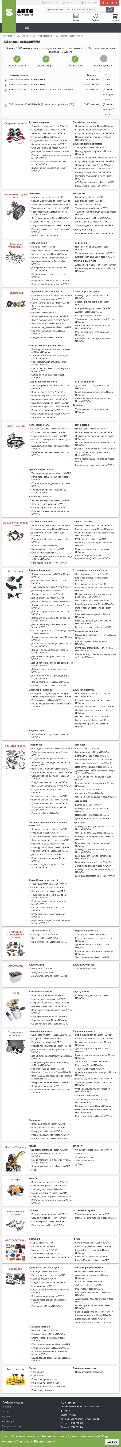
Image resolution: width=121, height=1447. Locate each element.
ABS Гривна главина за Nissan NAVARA (94, 180)
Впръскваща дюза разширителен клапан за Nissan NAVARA (51, 1043)
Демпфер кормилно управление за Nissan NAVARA (51, 264)
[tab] (60, 79)
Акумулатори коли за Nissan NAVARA (49, 944)
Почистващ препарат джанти (45, 1340)
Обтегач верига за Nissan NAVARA (48, 494)
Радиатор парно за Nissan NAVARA (48, 1093)
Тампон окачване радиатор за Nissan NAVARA (93, 1050)
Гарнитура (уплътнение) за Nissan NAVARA (91, 291)
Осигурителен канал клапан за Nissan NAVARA (49, 751)
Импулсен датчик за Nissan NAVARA (49, 665)
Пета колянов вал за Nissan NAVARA (93, 741)
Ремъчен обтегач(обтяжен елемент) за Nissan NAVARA (50, 429)
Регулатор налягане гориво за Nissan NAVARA (93, 529)
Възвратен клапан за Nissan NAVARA (49, 1048)
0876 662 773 (52, 2)
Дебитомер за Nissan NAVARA (46, 572)
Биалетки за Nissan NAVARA (89, 195)
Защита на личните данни (14, 1393)
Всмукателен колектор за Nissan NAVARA (51, 760)
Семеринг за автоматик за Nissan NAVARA (52, 368)
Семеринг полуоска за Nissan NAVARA (50, 396)
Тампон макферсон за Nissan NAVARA (50, 205)
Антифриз (80, 1118)
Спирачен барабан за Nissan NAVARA (93, 129)
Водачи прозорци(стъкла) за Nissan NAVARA (92, 1266)
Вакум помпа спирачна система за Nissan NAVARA (51, 979)
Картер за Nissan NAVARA (87, 778)
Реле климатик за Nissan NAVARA (47, 679)
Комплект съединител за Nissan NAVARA (51, 290)
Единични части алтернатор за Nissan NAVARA (93, 921)
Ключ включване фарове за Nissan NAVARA (92, 596)
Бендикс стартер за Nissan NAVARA (48, 911)
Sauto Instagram (49, 1418)
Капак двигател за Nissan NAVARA (48, 1239)
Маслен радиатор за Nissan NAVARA (49, 1103)
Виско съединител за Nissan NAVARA (93, 1003)
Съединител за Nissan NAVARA (46, 328)
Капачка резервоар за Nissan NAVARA (93, 1271)
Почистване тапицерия (42, 1347)
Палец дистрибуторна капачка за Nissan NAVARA (51, 523)
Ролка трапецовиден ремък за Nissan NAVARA (49, 465)
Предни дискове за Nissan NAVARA (48, 129)
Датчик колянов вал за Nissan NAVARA (50, 582)
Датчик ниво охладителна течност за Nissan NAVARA (49, 631)
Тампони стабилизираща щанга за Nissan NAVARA (95, 210)
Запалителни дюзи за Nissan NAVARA (93, 515)
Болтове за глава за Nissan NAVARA (49, 767)
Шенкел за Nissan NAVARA (44, 232)
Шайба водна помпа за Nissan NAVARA (94, 453)
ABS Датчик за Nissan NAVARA (90, 147)
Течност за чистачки (85, 1125)
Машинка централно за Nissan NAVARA (94, 685)
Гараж (73, 20)
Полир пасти (37, 1330)
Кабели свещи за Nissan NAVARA (47, 532)
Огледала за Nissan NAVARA (89, 1242)
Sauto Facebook (5, 1418)
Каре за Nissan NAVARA (42, 406)
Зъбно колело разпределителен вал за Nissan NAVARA (50, 738)
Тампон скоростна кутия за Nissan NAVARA (91, 400)
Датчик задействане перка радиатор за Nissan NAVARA (50, 656)
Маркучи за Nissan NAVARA (88, 1032)
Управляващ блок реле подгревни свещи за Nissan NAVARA (51, 540)
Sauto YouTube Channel (31, 1418)
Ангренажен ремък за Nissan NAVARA (49, 417)
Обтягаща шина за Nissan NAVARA (48, 491)
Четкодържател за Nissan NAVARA (92, 926)
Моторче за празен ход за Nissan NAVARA (95, 702)
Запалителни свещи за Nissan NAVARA (50, 512)
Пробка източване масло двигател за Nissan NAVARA (49, 873)
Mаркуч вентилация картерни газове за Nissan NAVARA (50, 891)
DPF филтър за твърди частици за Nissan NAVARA (51, 1165)
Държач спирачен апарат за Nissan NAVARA (48, 167)
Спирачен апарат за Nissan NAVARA (49, 147)
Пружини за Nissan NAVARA (44, 219)
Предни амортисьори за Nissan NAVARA (50, 198)
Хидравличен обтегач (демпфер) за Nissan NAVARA (92, 441)
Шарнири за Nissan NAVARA (89, 198)
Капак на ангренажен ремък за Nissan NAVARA (49, 441)
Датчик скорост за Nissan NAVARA (48, 579)
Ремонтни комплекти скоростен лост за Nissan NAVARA (94, 321)
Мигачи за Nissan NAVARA (44, 1213)
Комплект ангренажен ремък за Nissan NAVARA (50, 435)
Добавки (79, 1128)
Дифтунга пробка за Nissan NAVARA (92, 791)
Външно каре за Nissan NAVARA (47, 382)
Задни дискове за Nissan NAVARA (47, 133)
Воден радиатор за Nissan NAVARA (48, 1089)
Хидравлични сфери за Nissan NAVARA (50, 222)
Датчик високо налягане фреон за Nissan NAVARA (51, 1018)
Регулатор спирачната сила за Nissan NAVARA (93, 175)
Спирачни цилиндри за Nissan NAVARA (94, 133)
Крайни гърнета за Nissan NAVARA (48, 1185)
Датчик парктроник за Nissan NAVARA (49, 661)
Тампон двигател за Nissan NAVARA (48, 855)
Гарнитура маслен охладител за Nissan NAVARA (94, 842)
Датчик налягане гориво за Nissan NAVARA (47, 637)
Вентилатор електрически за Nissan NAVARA (92, 1011)
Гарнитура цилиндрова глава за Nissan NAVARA (94, 810)
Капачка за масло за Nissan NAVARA (93, 1275)
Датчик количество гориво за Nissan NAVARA (48, 650)
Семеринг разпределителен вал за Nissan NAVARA (51, 778)
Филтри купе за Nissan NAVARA (46, 1154)
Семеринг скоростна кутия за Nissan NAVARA (93, 333)
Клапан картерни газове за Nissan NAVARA (47, 885)
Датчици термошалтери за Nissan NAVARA (91, 1017)
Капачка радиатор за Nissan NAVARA (93, 1045)
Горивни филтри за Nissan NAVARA (48, 1150)
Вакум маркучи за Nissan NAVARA (91, 184)
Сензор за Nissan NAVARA (88, 310)
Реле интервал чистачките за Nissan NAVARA (93, 590)
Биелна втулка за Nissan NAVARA (91, 730)
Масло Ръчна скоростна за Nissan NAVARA (47, 1119)
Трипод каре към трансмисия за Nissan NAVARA (50, 377)
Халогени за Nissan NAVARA (45, 1217)
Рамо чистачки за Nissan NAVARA (47, 1293)
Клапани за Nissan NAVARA (44, 783)
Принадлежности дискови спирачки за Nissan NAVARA (49, 161)
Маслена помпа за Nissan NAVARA (48, 975)
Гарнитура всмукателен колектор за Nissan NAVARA (92, 822)
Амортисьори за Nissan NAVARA (47, 195)
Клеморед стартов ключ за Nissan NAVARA (91, 561)
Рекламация (8, 1378)
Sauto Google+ (22, 1418)
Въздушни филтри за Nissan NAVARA (49, 1147)
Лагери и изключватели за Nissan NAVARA (51, 301)
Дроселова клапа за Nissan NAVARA (49, 801)
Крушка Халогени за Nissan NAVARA (93, 1210)
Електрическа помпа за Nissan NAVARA (94, 253)
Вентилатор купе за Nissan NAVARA (92, 1072)
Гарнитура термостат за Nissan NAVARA (94, 847)
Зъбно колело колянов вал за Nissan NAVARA (93, 752)
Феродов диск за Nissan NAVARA (47, 294)
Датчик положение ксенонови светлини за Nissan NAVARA (51, 644)
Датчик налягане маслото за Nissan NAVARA (48, 564)
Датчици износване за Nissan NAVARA (50, 150)
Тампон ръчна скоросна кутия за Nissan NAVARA (94, 314)
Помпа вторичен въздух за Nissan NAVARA (91, 244)
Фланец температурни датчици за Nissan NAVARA (95, 1040)
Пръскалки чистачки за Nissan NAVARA (50, 1303)
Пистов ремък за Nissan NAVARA (91, 417)
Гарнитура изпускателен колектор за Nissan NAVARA (93, 829)
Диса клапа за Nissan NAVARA (46, 826)
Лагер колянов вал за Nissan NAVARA (93, 737)
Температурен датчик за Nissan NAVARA (51, 569)
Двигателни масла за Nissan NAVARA (49, 1114)
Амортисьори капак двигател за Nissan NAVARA (94, 1260)
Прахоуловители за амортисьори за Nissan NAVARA (48, 210)
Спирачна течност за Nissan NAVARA (93, 1114)
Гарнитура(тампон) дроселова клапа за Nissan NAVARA (94, 800)
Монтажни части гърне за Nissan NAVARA (95, 1181)
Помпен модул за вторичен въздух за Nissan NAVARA (49, 837)
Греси (34, 1134)
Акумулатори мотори (41, 937)
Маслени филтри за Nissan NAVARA (49, 1157)
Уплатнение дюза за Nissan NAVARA (93, 837)
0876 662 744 (71, 2)
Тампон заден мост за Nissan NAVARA (93, 222)
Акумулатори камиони (42, 941)
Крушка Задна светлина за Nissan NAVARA (91, 1215)
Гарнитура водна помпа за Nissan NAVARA (91, 965)
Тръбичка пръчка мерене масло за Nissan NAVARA (51, 866)
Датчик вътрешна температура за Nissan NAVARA (51, 618)
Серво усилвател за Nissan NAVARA (92, 171)
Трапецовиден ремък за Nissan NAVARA (50, 461)
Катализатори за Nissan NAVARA (47, 1188)
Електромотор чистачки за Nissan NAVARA (47, 1298)
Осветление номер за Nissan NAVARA (49, 1220)
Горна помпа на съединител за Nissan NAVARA (93, 383)
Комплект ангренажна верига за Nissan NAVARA (50, 499)
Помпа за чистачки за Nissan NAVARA (49, 1306)
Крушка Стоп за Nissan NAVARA (90, 1220)
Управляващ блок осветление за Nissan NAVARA (50, 683)
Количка (115, 20)
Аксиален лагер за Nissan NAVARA (48, 315)
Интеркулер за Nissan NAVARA (46, 1096)
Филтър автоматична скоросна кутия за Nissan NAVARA (50, 363)
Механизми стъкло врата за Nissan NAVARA (92, 1254)
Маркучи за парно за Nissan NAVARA (93, 1081)
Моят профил (90, 2)
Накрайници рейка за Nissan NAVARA (49, 246)
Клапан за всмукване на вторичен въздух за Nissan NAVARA (95, 633)
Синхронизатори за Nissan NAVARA (92, 303)
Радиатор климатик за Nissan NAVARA (50, 1100)
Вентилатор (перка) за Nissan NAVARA (94, 1006)
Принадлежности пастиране (89, 1330)
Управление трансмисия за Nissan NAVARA (91, 298)
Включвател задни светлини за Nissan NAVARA (93, 570)
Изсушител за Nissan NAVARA (45, 1009)
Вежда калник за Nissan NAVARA (47, 1259)
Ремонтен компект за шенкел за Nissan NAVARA (50, 227)
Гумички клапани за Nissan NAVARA (48, 773)
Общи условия (9, 1388)
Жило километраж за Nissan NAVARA (93, 1282)
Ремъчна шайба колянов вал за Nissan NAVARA (94, 758)
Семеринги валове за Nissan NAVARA (93, 805)
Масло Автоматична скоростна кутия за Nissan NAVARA (50, 1125)
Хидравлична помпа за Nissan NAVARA (94, 249)
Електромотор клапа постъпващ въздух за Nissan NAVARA (51, 1030)
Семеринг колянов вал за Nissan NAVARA (95, 770)
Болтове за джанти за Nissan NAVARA (93, 230)
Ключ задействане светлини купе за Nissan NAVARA (92, 602)
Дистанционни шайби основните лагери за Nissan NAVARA (95, 745)
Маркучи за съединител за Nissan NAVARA (47, 323)
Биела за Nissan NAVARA (87, 723)
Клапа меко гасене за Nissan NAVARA (49, 808)
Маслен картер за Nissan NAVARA (47, 858)
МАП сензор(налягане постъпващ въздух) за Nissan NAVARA (51, 612)
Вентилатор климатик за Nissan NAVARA (51, 1039)
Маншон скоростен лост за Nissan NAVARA (91, 327)
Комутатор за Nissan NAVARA (45, 535)
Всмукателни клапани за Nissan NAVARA (51, 743)
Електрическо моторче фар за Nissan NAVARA (93, 680)
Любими (94, 20)
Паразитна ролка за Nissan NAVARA (49, 424)
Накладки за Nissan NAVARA (45, 136)
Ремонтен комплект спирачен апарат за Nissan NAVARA (50, 155)
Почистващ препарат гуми (44, 1337)
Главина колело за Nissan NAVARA (92, 215)
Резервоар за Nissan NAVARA (45, 1268)
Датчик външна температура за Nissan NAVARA (50, 587)
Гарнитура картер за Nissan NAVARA (93, 834)
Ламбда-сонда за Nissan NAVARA (47, 576)
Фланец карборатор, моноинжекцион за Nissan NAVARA (94, 520)
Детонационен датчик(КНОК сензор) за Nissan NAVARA (50, 600)
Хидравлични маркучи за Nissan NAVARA (95, 261)
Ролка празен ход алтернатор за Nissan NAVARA (94, 448)
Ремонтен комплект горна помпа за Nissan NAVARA (95, 389)
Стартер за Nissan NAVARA (44, 904)
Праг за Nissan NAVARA (42, 1249)
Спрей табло (37, 1333)
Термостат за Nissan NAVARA (89, 1035)
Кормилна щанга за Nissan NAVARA (48, 250)
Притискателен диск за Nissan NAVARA (50, 297)
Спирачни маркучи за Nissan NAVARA (93, 164)
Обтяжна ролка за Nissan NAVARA (48, 421)
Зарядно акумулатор (85, 937)
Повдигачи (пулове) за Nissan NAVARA (50, 733)
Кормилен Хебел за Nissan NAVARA (48, 253)
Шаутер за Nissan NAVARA (44, 908)
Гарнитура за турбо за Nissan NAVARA (50, 819)
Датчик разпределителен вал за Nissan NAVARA (50, 593)
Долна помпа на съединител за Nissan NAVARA (93, 377)
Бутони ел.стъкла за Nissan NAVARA (93, 608)
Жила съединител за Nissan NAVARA (49, 308)
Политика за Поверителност (35, 1441)
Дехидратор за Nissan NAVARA (46, 1052)
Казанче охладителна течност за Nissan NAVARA (94, 1023)
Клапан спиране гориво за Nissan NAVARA (95, 622)
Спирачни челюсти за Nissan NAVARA (93, 126)
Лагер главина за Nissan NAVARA (91, 219)
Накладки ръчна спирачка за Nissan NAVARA (92, 152)
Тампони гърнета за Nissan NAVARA (92, 1178)
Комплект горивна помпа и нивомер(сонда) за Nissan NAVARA (92, 542)
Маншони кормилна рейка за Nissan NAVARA (48, 258)
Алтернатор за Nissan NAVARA (90, 904)
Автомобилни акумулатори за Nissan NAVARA (49, 711)
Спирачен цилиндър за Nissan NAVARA (94, 160)
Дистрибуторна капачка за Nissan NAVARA (52, 518)
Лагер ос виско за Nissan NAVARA (91, 1028)
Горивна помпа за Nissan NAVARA (91, 512)
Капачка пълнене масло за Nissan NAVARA (47, 879)
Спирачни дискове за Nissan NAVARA (49, 126)
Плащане (6, 1369)
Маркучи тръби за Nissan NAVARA (48, 815)
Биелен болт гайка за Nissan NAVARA (93, 734)
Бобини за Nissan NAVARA (44, 528)
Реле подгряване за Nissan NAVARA (48, 545)
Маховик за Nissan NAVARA (44, 304)
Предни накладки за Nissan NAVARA (49, 140)
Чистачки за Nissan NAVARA (45, 1290)
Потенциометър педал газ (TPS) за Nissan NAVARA (95, 674)
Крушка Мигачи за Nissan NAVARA (91, 1223)
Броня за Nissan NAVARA (43, 1242)
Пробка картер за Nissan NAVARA (91, 788)
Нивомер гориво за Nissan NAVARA (92, 695)
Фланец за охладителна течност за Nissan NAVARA (95, 1056)
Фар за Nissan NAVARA (42, 1206)
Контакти (111, 2)
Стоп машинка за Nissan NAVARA (91, 556)
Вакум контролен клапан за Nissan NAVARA (48, 831)
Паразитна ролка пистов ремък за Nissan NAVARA (95, 432)
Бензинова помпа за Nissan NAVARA (49, 991)
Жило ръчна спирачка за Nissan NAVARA (95, 157)
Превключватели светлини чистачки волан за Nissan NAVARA (95, 577)
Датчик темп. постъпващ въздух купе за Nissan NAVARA (50, 625)
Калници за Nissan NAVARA (44, 1235)
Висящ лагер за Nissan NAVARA (46, 399)
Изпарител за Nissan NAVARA (45, 1006)
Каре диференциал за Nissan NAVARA (50, 403)
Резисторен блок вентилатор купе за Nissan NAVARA (93, 1076)
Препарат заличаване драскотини (47, 1344)
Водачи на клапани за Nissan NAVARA (49, 770)
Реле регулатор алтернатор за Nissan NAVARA (93, 909)
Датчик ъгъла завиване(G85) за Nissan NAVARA (50, 557)
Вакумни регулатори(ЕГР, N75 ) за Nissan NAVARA (95, 617)
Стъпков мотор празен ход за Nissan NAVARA (93, 690)
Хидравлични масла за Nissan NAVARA (50, 1130)
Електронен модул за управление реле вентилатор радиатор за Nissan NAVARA (51, 674)
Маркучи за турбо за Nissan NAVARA (49, 822)
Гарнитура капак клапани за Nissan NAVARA (92, 816)
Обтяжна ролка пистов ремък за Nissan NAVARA (94, 425)
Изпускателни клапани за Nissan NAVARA (51, 746)
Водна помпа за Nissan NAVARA (47, 964)
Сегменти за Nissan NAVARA (89, 767)
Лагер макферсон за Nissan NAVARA (49, 215)
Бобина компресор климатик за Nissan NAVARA (50, 1057)
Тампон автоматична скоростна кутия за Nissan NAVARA (51, 350)
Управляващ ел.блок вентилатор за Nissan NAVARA (95, 1067)
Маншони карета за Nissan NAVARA (48, 389)
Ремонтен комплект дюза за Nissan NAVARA (92, 536)
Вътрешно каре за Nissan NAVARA (48, 385)
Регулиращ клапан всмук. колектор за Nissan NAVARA (93, 626)
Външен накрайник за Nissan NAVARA (49, 279)
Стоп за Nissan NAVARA (43, 1210)
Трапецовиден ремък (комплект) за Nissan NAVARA (51, 478)
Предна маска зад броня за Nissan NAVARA (48, 1263)
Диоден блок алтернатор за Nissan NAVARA (92, 915)
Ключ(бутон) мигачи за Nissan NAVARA (94, 585)
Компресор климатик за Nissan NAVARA (50, 1003)
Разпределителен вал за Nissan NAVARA (51, 723)
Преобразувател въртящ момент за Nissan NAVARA (52, 356)
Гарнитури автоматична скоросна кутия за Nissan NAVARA (51, 344)
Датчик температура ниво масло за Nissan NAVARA (51, 606)
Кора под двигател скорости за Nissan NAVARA (49, 1254)
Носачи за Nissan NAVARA (88, 202)
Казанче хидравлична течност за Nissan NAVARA (94, 265)
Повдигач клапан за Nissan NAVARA (48, 756)
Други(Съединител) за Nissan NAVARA (50, 311)
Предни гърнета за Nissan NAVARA (48, 1178)
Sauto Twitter (14, 1418)
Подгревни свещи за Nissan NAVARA (49, 515)
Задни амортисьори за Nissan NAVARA (50, 202)
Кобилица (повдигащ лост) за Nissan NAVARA (49, 728)
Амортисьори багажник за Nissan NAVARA (95, 1239)
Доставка (6, 1374)
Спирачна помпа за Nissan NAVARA (92, 167)
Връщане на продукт (12, 1383)
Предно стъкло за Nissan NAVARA (47, 1246)
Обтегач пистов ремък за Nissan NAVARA (95, 437)
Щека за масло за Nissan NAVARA (47, 862)
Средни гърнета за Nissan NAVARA (48, 1181)
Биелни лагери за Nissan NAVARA (91, 727)
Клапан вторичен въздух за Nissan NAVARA (48, 271)
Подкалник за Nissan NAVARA (89, 1235)
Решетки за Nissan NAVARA (88, 1249)
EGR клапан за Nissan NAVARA (90, 525)
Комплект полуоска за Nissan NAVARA (49, 392)
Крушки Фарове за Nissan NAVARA (92, 1206)
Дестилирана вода (84, 1121)
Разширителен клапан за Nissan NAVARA (51, 1013)
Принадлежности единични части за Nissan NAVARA (92, 138)
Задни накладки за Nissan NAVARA (48, 143)
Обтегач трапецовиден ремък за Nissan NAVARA (50, 472)
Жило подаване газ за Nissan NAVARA (50, 812)
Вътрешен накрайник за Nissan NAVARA (50, 276)
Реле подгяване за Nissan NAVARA (92, 582)
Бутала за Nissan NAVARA (88, 763)
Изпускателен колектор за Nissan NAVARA (51, 763)
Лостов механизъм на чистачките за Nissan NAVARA (48, 1311)
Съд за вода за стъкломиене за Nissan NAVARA (50, 1317)
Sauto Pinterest (40, 1418)
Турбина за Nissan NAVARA (44, 805)
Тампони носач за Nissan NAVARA (91, 205)
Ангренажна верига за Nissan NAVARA (50, 487)
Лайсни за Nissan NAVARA (88, 1246)
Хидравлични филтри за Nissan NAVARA (51, 1160)
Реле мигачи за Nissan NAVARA (90, 566)
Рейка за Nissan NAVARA (43, 243)
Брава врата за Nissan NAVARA (90, 698)
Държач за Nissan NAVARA (88, 306)
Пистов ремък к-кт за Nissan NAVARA (93, 421)
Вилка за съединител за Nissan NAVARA (51, 318)
